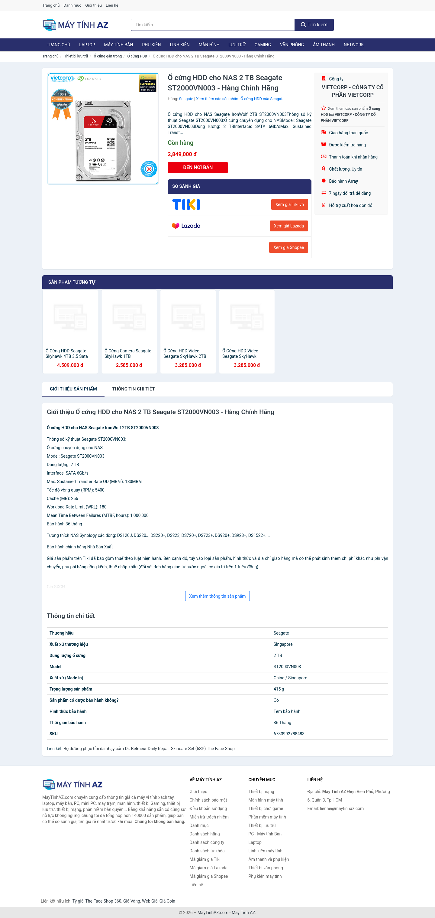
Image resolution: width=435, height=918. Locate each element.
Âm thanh (324, 44)
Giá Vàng (131, 901)
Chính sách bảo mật (208, 800)
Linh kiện (179, 44)
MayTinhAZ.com (213, 912)
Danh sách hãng (205, 833)
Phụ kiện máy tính (265, 876)
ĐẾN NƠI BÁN (198, 167)
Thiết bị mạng (261, 791)
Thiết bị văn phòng (266, 867)
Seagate (186, 98)
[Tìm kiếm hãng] (213, 25)
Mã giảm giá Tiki (205, 859)
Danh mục (73, 5)
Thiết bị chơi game (266, 808)
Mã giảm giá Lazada (209, 867)
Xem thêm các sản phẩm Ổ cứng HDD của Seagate (240, 98)
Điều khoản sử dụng (208, 808)
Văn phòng (292, 44)
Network (354, 44)
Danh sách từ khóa (207, 850)
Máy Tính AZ (243, 912)
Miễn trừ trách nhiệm (209, 817)
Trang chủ (51, 5)
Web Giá (150, 901)
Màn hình (209, 44)
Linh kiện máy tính (265, 850)
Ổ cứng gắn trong (108, 56)
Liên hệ (112, 5)
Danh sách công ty (207, 842)
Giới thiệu (93, 5)
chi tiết (133, 389)
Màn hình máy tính (266, 800)
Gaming (263, 44)
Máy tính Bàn (118, 44)
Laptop (87, 44)
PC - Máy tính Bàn (265, 833)
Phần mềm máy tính (267, 817)
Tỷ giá (78, 901)
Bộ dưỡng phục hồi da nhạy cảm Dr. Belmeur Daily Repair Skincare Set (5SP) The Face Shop (148, 748)
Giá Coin (167, 901)
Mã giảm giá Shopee (209, 876)
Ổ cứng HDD (137, 56)
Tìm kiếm (314, 25)
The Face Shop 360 (103, 901)
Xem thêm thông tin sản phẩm (217, 596)
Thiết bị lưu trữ (76, 56)
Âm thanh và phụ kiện (269, 859)
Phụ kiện (151, 44)
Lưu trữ (236, 44)
